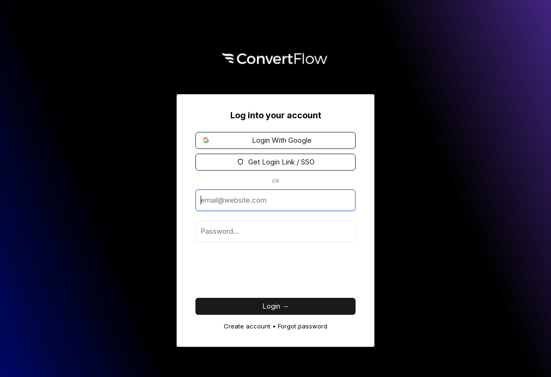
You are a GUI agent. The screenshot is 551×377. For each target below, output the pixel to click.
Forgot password (302, 326)
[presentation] (267, 272)
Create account (247, 326)
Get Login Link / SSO (276, 161)
